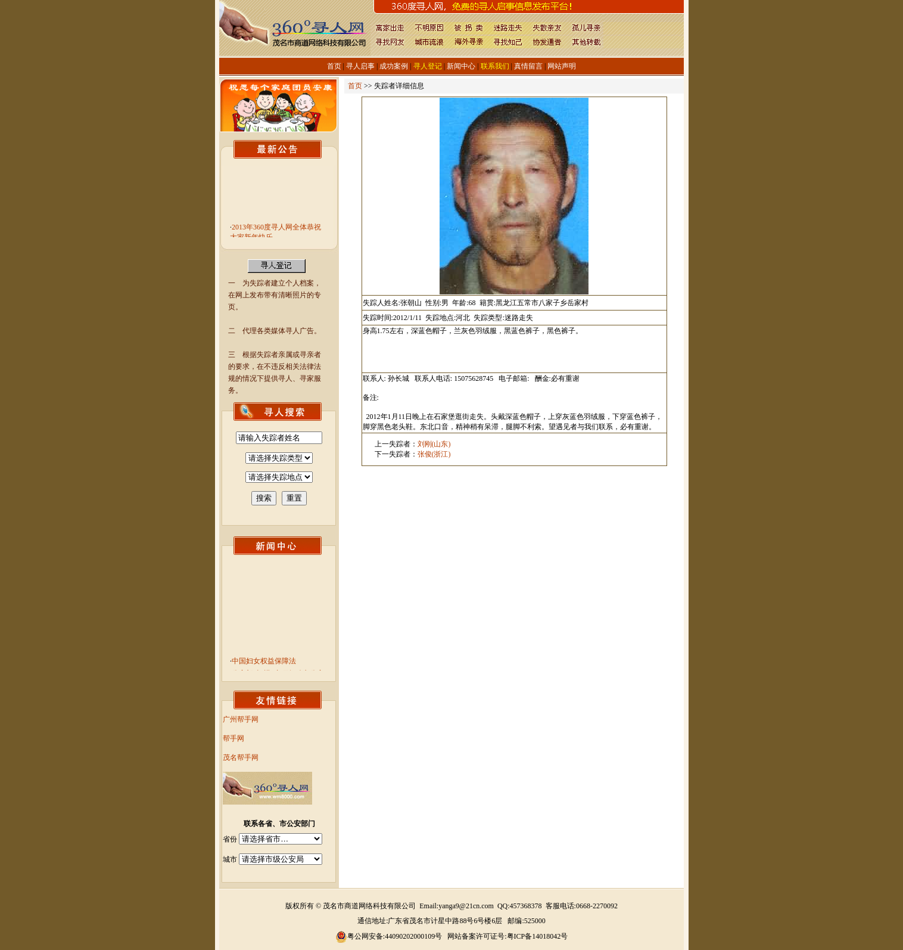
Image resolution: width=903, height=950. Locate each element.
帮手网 (233, 738)
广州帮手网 (241, 719)
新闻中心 (461, 66)
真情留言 (528, 66)
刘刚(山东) (434, 444)
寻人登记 (427, 66)
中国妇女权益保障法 (264, 663)
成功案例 (393, 66)
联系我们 (495, 66)
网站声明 (561, 66)
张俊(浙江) (434, 454)
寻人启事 (360, 66)
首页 (334, 66)
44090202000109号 (413, 936)
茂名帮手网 (241, 757)
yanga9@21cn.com (466, 906)
